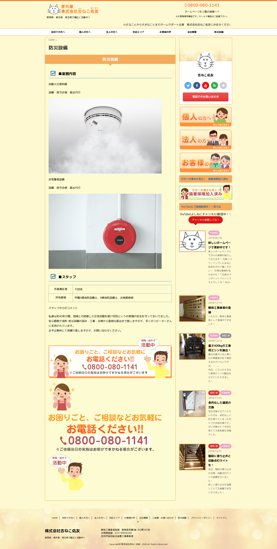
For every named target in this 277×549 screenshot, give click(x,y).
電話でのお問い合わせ (205, 97)
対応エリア (138, 32)
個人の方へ (85, 32)
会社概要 (192, 32)
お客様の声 (165, 32)
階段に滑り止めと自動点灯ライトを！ (219, 460)
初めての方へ (58, 32)
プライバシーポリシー (201, 517)
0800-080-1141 (202, 5)
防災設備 (218, 32)
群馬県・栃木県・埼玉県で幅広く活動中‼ (65, 537)
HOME (55, 517)
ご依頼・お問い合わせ (162, 517)
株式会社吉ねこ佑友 (62, 530)
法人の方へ (111, 32)
